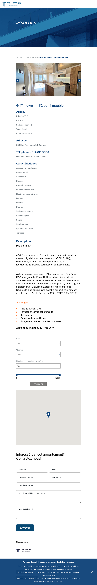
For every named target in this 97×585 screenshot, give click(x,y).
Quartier (19, 350)
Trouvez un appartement (27, 57)
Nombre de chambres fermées (29, 361)
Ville (18, 338)
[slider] (16, 375)
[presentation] (17, 80)
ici (54, 575)
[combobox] (38, 343)
